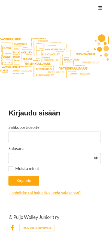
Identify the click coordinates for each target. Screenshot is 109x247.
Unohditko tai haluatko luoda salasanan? (44, 192)
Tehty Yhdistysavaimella (37, 227)
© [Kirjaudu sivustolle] (11, 217)
